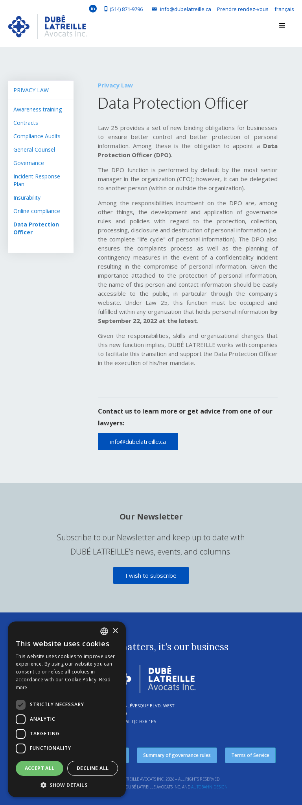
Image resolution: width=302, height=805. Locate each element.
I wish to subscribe (151, 575)
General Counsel (34, 149)
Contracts (25, 122)
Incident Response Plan (36, 180)
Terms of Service (250, 755)
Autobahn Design (209, 787)
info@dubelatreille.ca (138, 441)
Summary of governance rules (177, 755)
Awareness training (37, 109)
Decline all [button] (93, 768)
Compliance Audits (37, 136)
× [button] (115, 631)
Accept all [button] (40, 768)
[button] (282, 25)
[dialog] (67, 709)
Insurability (27, 197)
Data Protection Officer (36, 228)
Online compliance (36, 211)
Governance (28, 163)
